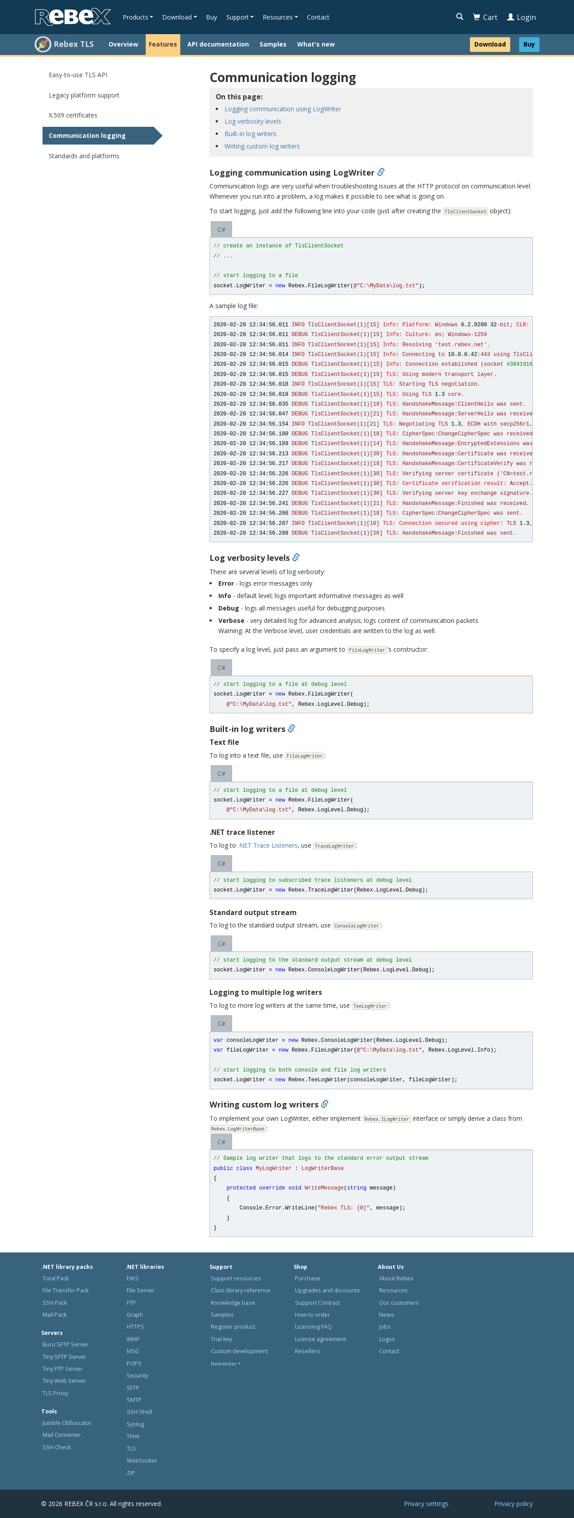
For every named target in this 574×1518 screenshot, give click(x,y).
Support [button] (237, 17)
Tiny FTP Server (63, 1369)
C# (221, 229)
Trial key (221, 1339)
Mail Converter (62, 1435)
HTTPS (135, 1326)
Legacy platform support (84, 95)
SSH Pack (55, 1303)
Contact (318, 17)
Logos (387, 1339)
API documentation (218, 44)
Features (163, 44)
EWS (133, 1278)
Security (137, 1375)
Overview (123, 44)
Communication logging (87, 135)
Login (521, 17)
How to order (312, 1314)
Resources (393, 1290)
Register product (233, 1326)
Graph (135, 1314)
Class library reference (241, 1290)
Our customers (399, 1303)
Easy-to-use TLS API (78, 74)
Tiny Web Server (64, 1381)
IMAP (133, 1339)
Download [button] (177, 17)
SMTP (134, 1400)
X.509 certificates (73, 115)
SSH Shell (139, 1412)
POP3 (134, 1363)
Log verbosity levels (253, 121)
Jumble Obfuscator (67, 1423)
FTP (131, 1303)
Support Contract (317, 1303)
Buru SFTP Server (66, 1344)
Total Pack (56, 1278)
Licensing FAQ (313, 1326)
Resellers (307, 1351)
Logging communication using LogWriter (283, 109)
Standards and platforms (84, 156)
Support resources (236, 1278)
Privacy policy (513, 1503)
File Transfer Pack (66, 1290)
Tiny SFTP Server (64, 1357)
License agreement (320, 1339)
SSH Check (57, 1447)
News (386, 1314)
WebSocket (142, 1460)
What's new (316, 44)
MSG (133, 1351)
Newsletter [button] (224, 1363)
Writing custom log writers (262, 146)
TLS (131, 1448)
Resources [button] (278, 17)
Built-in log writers (250, 133)
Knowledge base (233, 1303)
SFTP (133, 1388)
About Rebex (396, 1278)
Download (490, 44)
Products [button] (135, 17)
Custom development (239, 1351)
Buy (211, 17)
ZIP (131, 1473)
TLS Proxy (55, 1393)
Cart (485, 17)
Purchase (307, 1278)
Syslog (135, 1424)
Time (133, 1436)
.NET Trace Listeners (268, 845)
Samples (273, 44)
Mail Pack (54, 1314)
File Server (141, 1290)
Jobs (385, 1326)
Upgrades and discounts (327, 1290)
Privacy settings (426, 1503)
